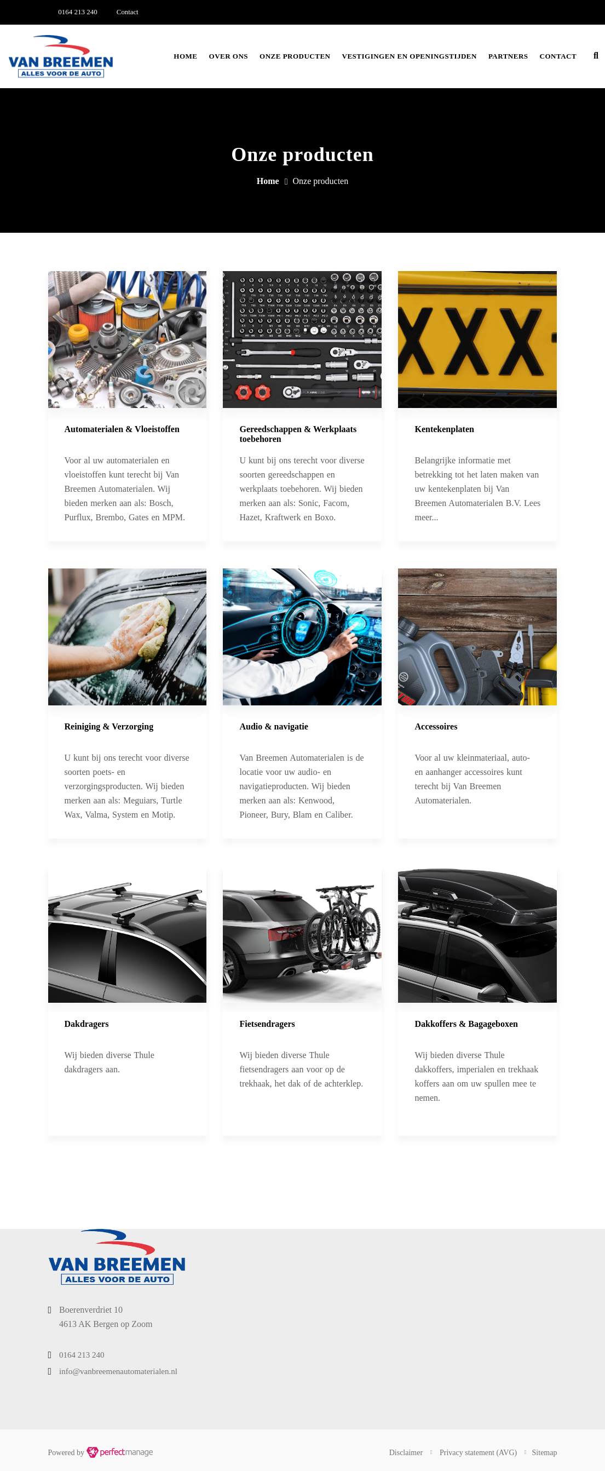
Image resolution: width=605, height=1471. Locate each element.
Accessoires (435, 726)
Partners (508, 56)
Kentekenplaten (444, 429)
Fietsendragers (267, 1023)
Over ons (229, 56)
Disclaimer (406, 1453)
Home (185, 56)
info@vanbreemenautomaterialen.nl (118, 1371)
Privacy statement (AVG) (478, 1453)
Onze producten (295, 56)
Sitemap (544, 1453)
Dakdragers (87, 1023)
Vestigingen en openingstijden (409, 56)
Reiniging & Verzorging (109, 726)
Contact (558, 56)
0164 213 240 (77, 12)
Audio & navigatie (273, 726)
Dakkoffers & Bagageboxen (465, 1023)
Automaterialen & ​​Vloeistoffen (122, 429)
